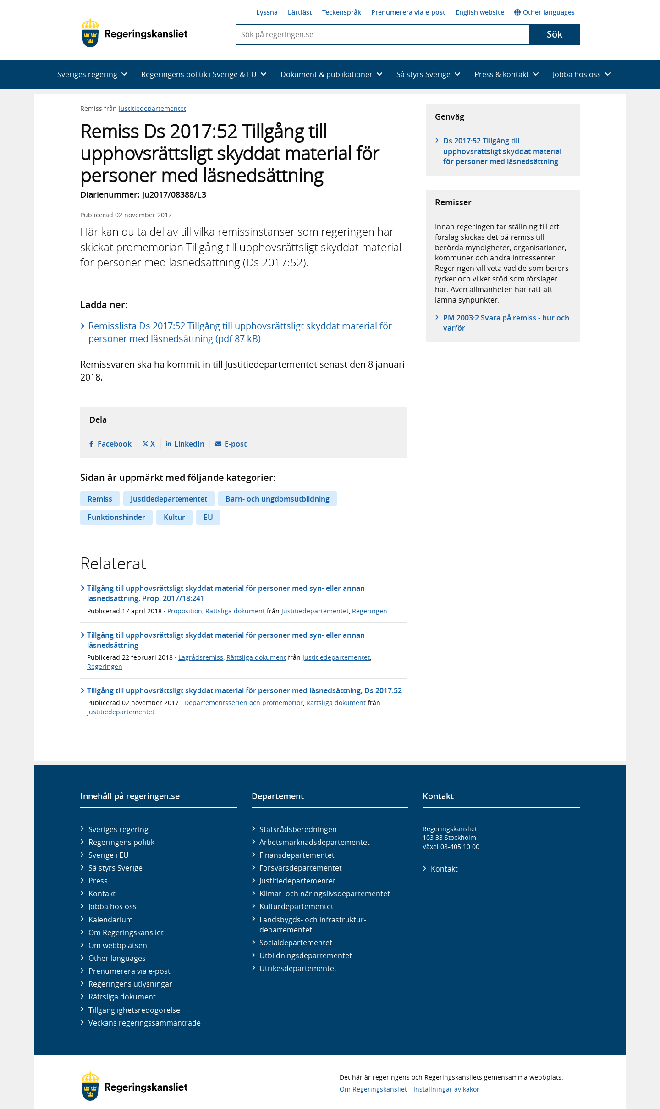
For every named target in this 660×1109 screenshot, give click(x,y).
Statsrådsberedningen (298, 829)
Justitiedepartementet (152, 108)
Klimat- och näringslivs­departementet (324, 893)
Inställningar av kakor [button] (446, 1089)
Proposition (184, 611)
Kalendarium (110, 920)
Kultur (174, 517)
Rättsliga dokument (235, 611)
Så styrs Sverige (115, 868)
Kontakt (102, 893)
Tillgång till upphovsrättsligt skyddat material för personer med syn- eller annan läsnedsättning (226, 640)
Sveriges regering (118, 829)
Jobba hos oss (112, 906)
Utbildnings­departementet (305, 955)
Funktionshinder (116, 517)
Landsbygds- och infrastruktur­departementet (312, 925)
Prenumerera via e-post (408, 12)
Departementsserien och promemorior (243, 702)
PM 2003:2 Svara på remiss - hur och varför (506, 323)
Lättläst (300, 12)
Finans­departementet (297, 855)
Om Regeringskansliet (126, 932)
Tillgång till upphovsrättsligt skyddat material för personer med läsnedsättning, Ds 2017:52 (244, 690)
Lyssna (267, 12)
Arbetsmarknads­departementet (314, 842)
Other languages (544, 12)
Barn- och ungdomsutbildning (278, 499)
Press (98, 881)
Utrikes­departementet (298, 968)
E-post (236, 444)
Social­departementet (295, 943)
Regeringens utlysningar (130, 984)
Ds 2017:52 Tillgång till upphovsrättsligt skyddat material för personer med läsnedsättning (502, 151)
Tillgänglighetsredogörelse (134, 1010)
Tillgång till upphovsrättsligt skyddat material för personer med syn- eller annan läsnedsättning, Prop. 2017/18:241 (226, 593)
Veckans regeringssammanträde (144, 1023)
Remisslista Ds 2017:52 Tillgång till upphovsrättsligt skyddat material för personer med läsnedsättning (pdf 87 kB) (240, 332)
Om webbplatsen (117, 945)
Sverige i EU (108, 855)
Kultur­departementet (296, 906)
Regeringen (369, 611)
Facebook (115, 444)
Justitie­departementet (297, 881)
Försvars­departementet (300, 868)
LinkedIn (189, 444)
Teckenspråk (341, 12)
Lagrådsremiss (200, 657)
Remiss (100, 499)
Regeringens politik (121, 842)
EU (208, 517)
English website (480, 12)
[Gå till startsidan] (134, 32)
